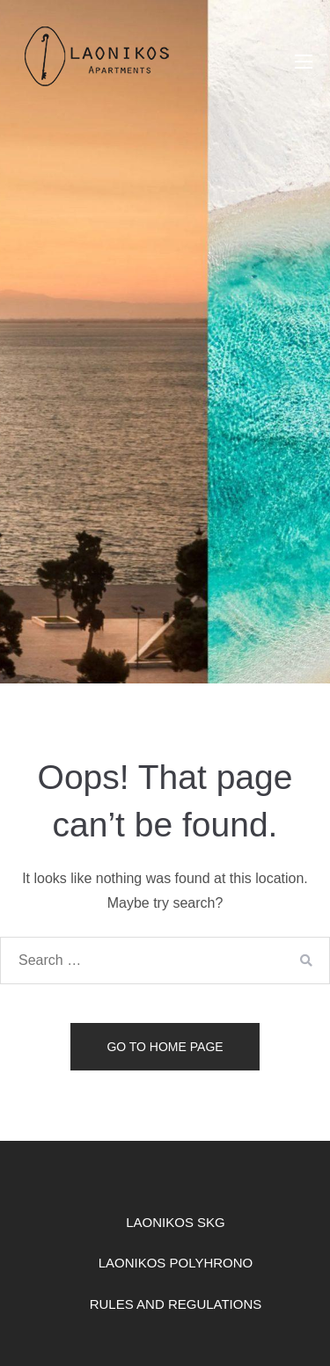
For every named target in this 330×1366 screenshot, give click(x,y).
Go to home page (164, 1047)
